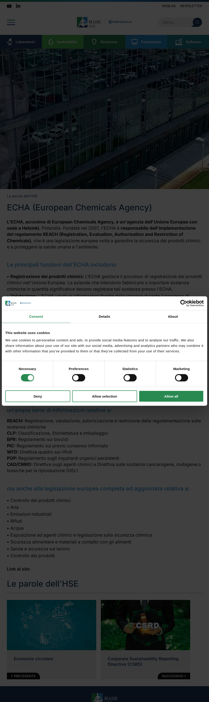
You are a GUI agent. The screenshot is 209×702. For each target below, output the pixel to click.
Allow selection (104, 396)
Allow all (171, 396)
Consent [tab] (36, 316)
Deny (38, 396)
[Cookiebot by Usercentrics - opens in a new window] (184, 303)
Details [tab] (104, 316)
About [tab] (173, 316)
